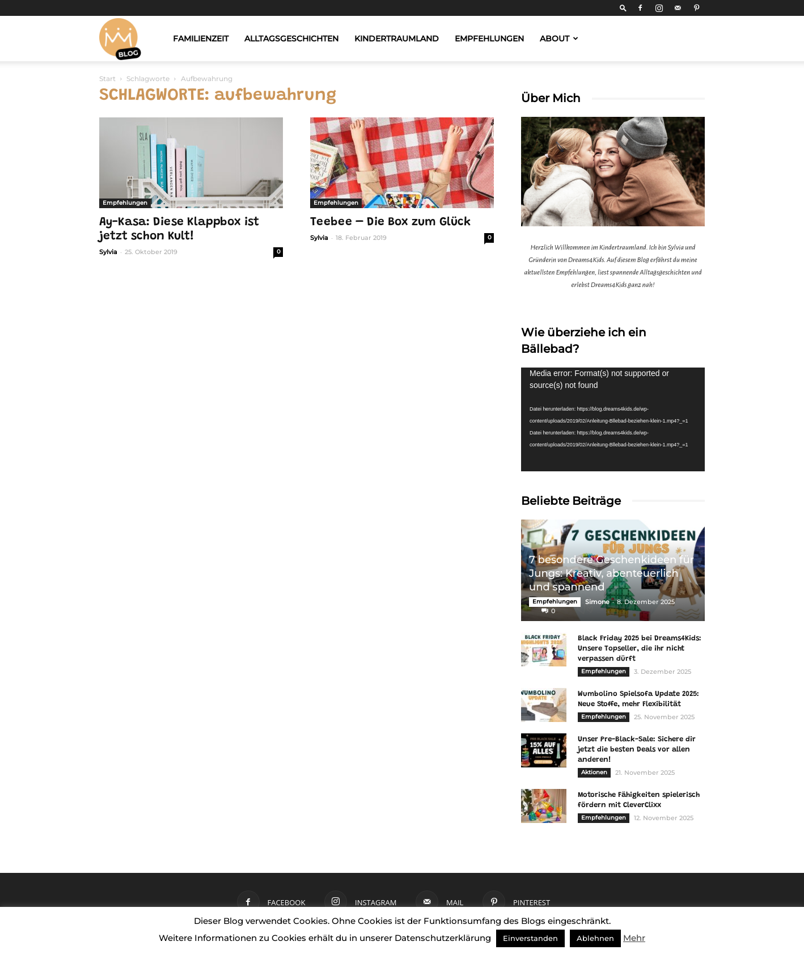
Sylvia (108, 252)
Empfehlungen (489, 38)
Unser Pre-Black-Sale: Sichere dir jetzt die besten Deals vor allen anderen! (637, 749)
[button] (623, 7)
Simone (597, 602)
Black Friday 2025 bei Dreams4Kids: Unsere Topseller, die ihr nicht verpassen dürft (639, 648)
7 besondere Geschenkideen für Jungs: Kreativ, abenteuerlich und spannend (611, 573)
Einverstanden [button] (530, 938)
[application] (613, 419)
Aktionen (594, 772)
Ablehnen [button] (595, 938)
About (559, 38)
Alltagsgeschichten (291, 38)
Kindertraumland (396, 38)
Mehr (634, 937)
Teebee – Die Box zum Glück (390, 223)
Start (107, 78)
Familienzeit (200, 38)
